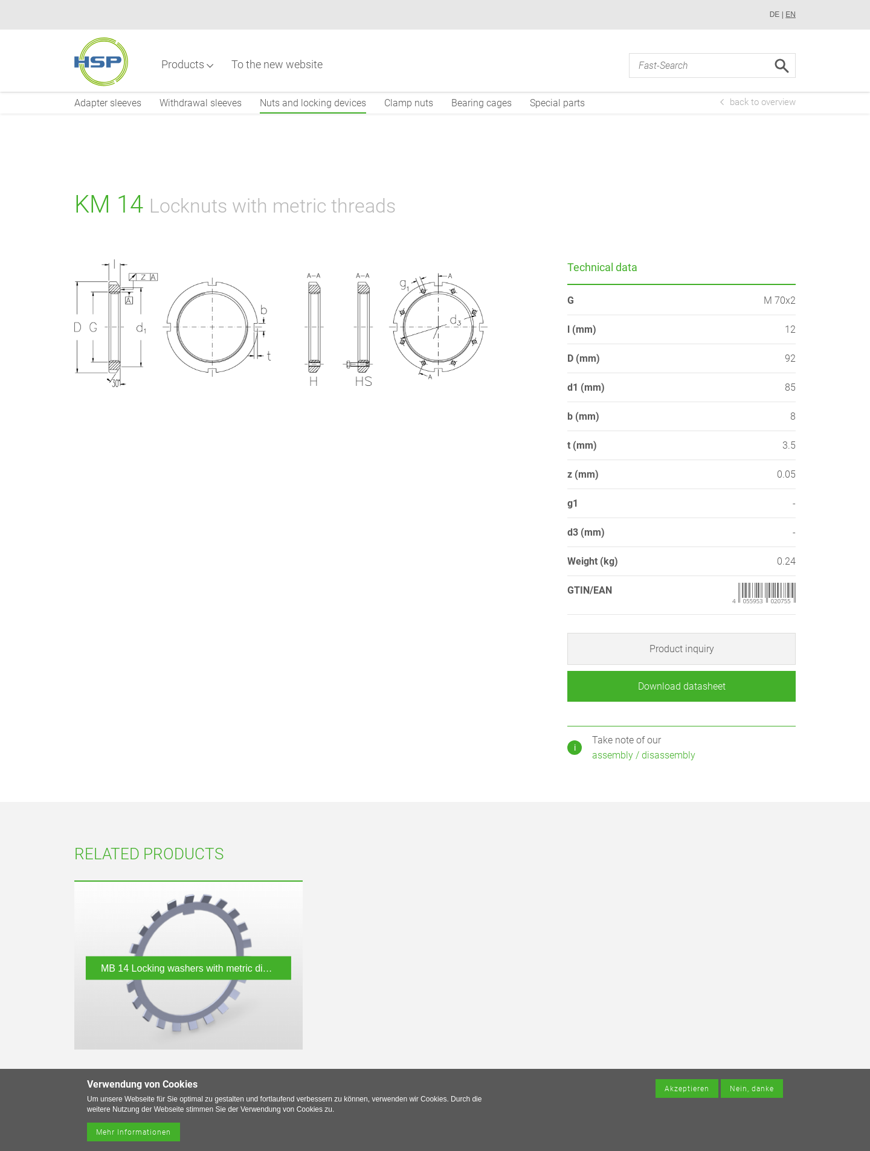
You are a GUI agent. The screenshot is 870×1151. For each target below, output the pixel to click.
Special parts (557, 103)
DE (775, 14)
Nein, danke (752, 1092)
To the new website (278, 65)
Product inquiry (681, 649)
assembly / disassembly (643, 755)
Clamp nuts (408, 103)
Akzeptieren (687, 1092)
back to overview (763, 102)
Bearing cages (481, 103)
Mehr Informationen (133, 1135)
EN (790, 14)
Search (782, 66)
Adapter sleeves (107, 103)
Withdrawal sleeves (201, 103)
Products (184, 65)
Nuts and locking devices (313, 103)
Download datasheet (682, 686)
